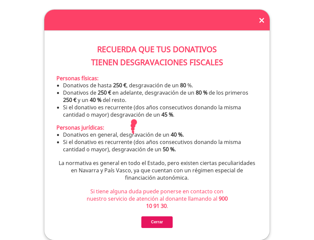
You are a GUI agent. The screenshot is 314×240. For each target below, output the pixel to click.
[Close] (262, 20)
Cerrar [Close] (157, 222)
